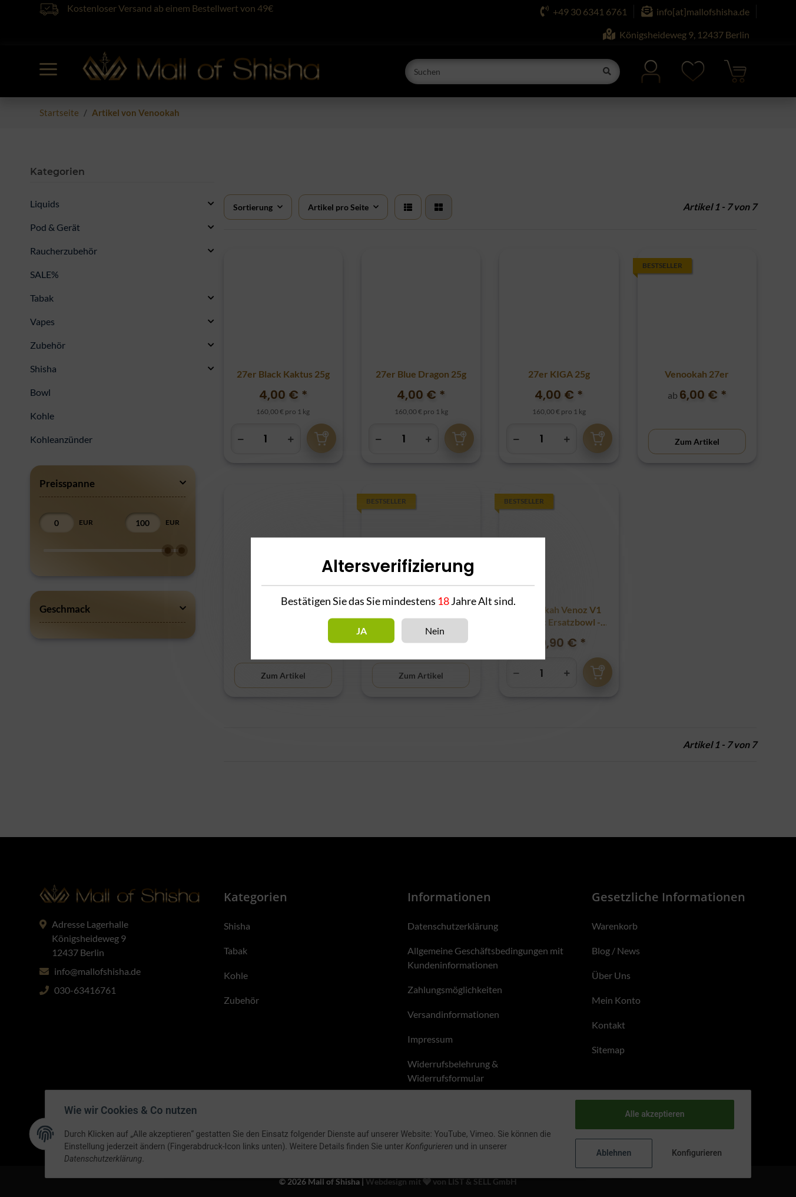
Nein (435, 630)
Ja (361, 630)
